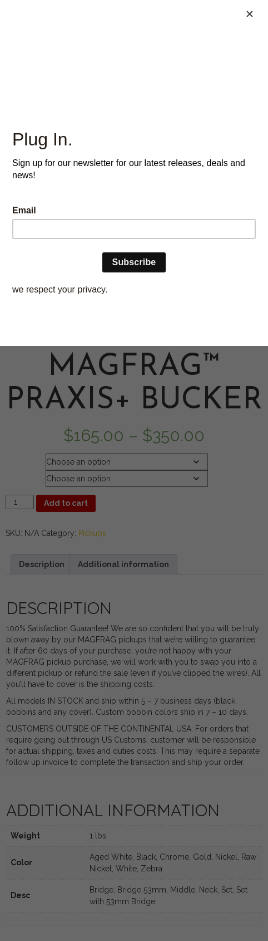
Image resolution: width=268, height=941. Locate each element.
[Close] (249, 14)
